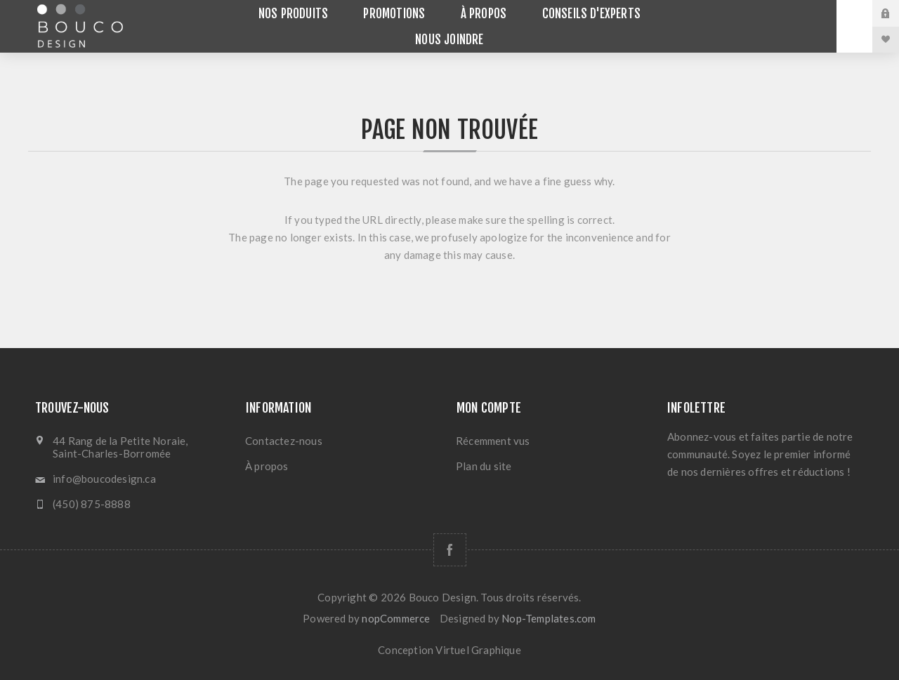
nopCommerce (396, 618)
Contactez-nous (283, 440)
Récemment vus (493, 440)
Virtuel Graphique (477, 650)
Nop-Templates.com (548, 618)
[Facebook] (449, 549)
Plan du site (483, 466)
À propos (267, 466)
